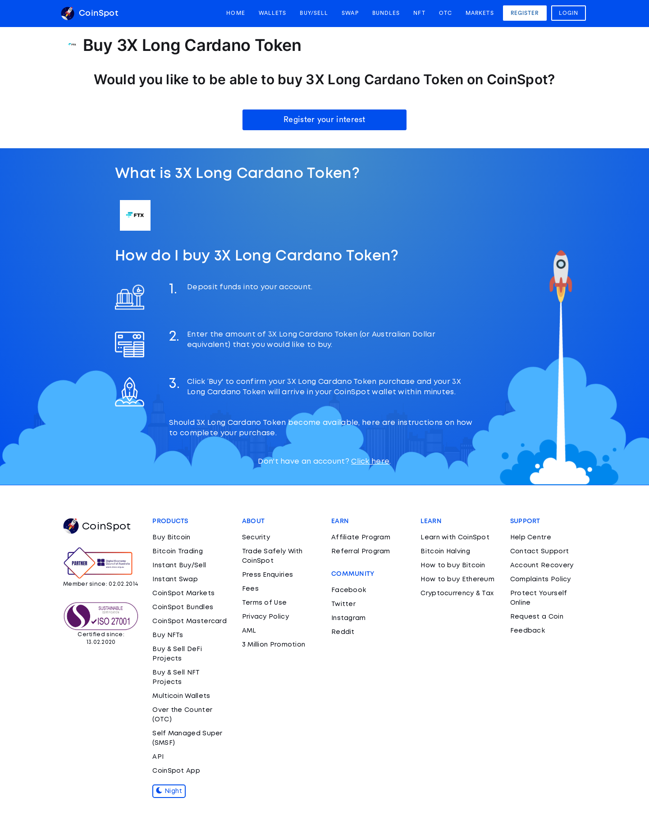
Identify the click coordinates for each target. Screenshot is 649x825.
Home (235, 13)
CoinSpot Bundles (182, 607)
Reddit (343, 632)
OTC (445, 13)
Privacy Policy (265, 617)
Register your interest (324, 119)
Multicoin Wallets (181, 696)
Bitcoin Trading (177, 551)
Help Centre (530, 537)
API (158, 757)
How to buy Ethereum (457, 579)
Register (525, 13)
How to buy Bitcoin (452, 565)
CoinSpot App (176, 771)
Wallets (273, 13)
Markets (480, 13)
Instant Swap (175, 579)
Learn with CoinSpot (454, 537)
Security (256, 537)
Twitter (343, 604)
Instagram (348, 618)
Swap (350, 13)
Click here (370, 461)
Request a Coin (536, 617)
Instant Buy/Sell (179, 565)
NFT (419, 13)
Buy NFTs (167, 635)
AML (249, 631)
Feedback (527, 631)
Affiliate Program (360, 537)
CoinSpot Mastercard (189, 621)
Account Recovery (542, 565)
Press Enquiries (267, 575)
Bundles (386, 13)
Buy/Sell (314, 13)
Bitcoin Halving (445, 551)
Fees (250, 589)
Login (569, 13)
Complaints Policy (540, 579)
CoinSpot (89, 13)
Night (169, 791)
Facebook (348, 590)
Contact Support (539, 551)
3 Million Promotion (274, 644)
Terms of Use (264, 603)
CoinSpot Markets (183, 593)
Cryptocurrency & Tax (457, 593)
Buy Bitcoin (171, 537)
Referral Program (360, 551)
